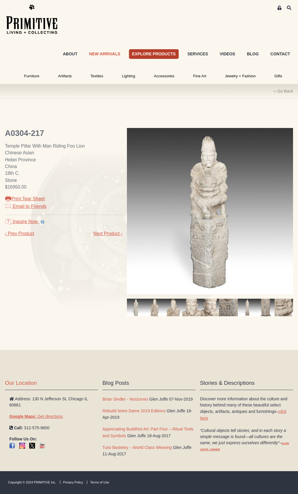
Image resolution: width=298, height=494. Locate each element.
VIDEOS (227, 54)
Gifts (278, 76)
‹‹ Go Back (283, 91)
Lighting (128, 76)
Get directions (36, 416)
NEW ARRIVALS (104, 54)
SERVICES (197, 54)
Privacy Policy (73, 482)
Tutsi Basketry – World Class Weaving (137, 447)
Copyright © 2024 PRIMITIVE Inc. (32, 482)
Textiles (96, 76)
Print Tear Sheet (25, 198)
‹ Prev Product (19, 233)
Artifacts (65, 76)
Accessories (164, 76)
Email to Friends (25, 206)
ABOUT (70, 54)
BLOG (253, 54)
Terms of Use (99, 482)
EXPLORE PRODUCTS (153, 54)
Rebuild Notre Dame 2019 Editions (134, 410)
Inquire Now (22, 221)
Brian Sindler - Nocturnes (125, 399)
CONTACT (280, 54)
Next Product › (108, 233)
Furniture (31, 76)
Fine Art (199, 76)
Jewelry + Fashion (240, 76)
